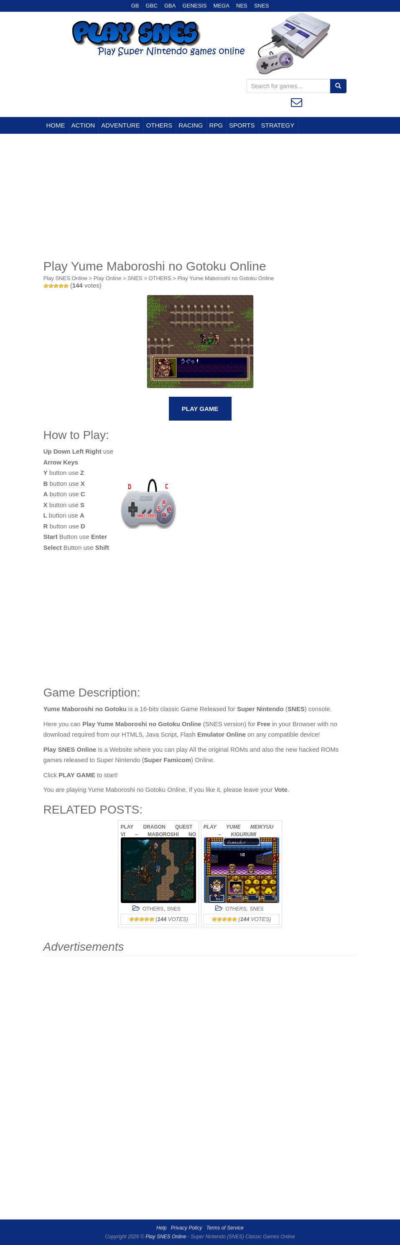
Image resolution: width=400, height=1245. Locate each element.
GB (135, 6)
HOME (55, 125)
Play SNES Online (65, 278)
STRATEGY (277, 125)
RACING (190, 125)
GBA (170, 6)
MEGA (221, 6)
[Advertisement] (200, 196)
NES (241, 6)
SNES (261, 6)
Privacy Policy (186, 1228)
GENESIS (195, 6)
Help (161, 1228)
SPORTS (242, 125)
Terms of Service (225, 1228)
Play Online (107, 278)
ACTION (83, 125)
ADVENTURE (120, 125)
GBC (152, 6)
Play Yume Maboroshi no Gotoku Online (225, 278)
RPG (216, 125)
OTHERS (159, 125)
